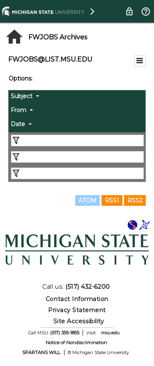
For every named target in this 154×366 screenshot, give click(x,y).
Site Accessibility (78, 321)
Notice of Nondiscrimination (76, 342)
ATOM (87, 200)
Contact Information (77, 299)
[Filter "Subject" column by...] (77, 140)
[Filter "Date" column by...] (77, 173)
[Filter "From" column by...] (77, 157)
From (18, 110)
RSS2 (135, 200)
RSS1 (112, 200)
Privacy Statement (77, 310)
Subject (21, 96)
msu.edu (110, 333)
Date (18, 124)
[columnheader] (77, 97)
